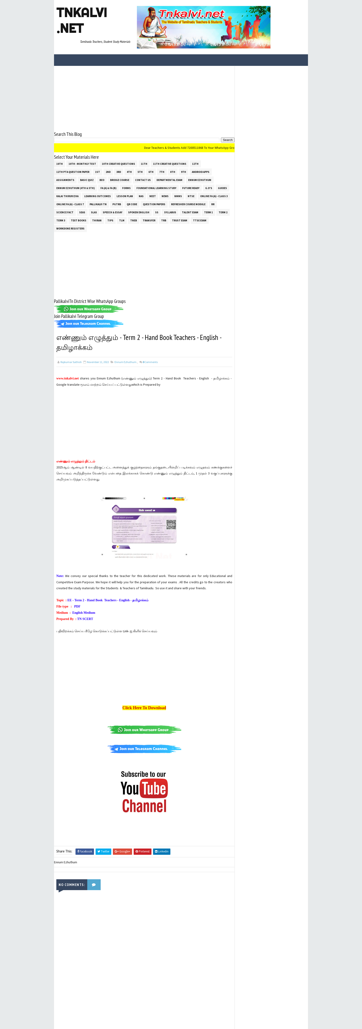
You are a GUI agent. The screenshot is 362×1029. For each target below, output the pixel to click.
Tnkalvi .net (81, 20)
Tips (110, 220)
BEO (102, 179)
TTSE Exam (199, 220)
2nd (108, 171)
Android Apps (200, 171)
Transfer (149, 220)
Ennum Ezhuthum (199, 179)
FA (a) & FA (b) (108, 187)
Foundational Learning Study (156, 187)
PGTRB (116, 204)
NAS (141, 196)
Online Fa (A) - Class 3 (214, 196)
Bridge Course (119, 179)
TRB (163, 220)
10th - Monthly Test (82, 163)
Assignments (65, 179)
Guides (222, 187)
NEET (152, 196)
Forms (126, 187)
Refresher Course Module (188, 204)
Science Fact (64, 212)
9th (183, 171)
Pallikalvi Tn (98, 204)
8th (172, 171)
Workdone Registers (70, 228)
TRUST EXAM (179, 220)
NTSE (191, 196)
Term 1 (208, 212)
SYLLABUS (170, 212)
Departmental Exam (169, 179)
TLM (121, 220)
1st (97, 171)
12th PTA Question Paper (72, 171)
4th (129, 171)
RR (212, 204)
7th (161, 171)
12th (195, 163)
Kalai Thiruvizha (67, 196)
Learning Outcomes (97, 196)
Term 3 (60, 220)
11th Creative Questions (169, 163)
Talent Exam (190, 212)
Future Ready (190, 187)
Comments (150, 362)
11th (144, 163)
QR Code (132, 204)
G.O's (208, 187)
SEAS (82, 212)
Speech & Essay (112, 212)
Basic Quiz (87, 179)
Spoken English (138, 212)
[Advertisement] (143, 98)
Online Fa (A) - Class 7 (70, 204)
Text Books (78, 220)
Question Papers (154, 204)
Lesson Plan (125, 196)
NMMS (178, 196)
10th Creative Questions (118, 163)
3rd (118, 171)
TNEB (133, 220)
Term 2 (223, 212)
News (165, 196)
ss (156, 212)
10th (59, 163)
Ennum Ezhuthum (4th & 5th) (75, 187)
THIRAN (97, 220)
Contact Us (143, 179)
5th (140, 171)
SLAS (94, 212)
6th (151, 171)
